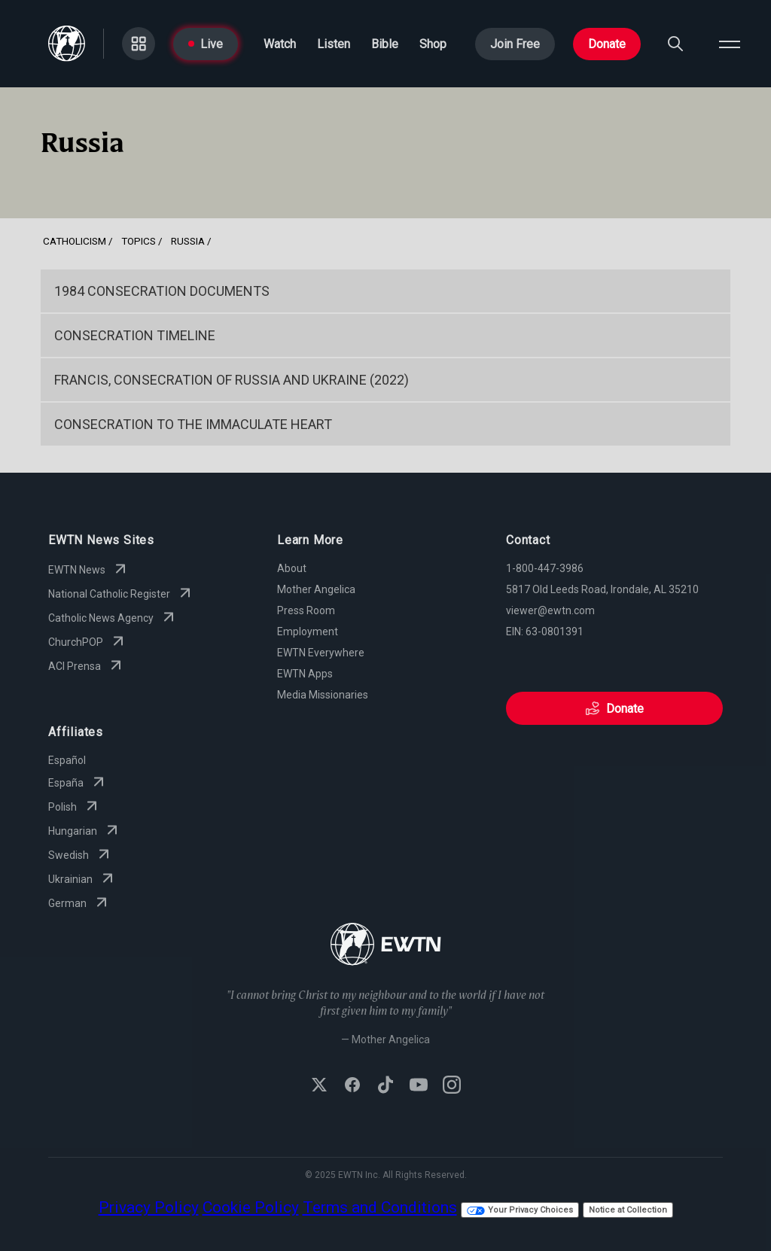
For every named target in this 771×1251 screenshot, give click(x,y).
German (79, 903)
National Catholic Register (121, 593)
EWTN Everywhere (320, 653)
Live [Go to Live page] (205, 44)
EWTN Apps (305, 674)
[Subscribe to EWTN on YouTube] (419, 1086)
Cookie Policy (251, 1207)
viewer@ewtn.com (550, 610)
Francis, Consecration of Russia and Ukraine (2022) (231, 380)
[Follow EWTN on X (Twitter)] (319, 1086)
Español (67, 760)
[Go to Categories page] (138, 43)
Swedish (80, 855)
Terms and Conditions (380, 1207)
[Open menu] (729, 43)
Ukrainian (82, 879)
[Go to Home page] (66, 44)
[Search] (675, 43)
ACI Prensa (86, 666)
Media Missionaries (322, 695)
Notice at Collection (628, 1210)
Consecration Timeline (134, 335)
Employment (307, 632)
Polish (74, 806)
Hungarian (84, 831)
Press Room (306, 610)
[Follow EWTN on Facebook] (352, 1086)
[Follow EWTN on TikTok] (385, 1086)
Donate (607, 44)
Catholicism (74, 241)
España (78, 782)
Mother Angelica (316, 589)
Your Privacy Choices (520, 1210)
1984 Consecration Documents (162, 291)
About (291, 568)
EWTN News (89, 569)
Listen (333, 44)
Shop (432, 44)
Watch (280, 44)
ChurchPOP (87, 642)
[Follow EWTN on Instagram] (452, 1086)
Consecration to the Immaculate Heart (193, 424)
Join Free (515, 44)
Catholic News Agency (113, 618)
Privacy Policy (149, 1207)
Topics (138, 241)
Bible (384, 44)
